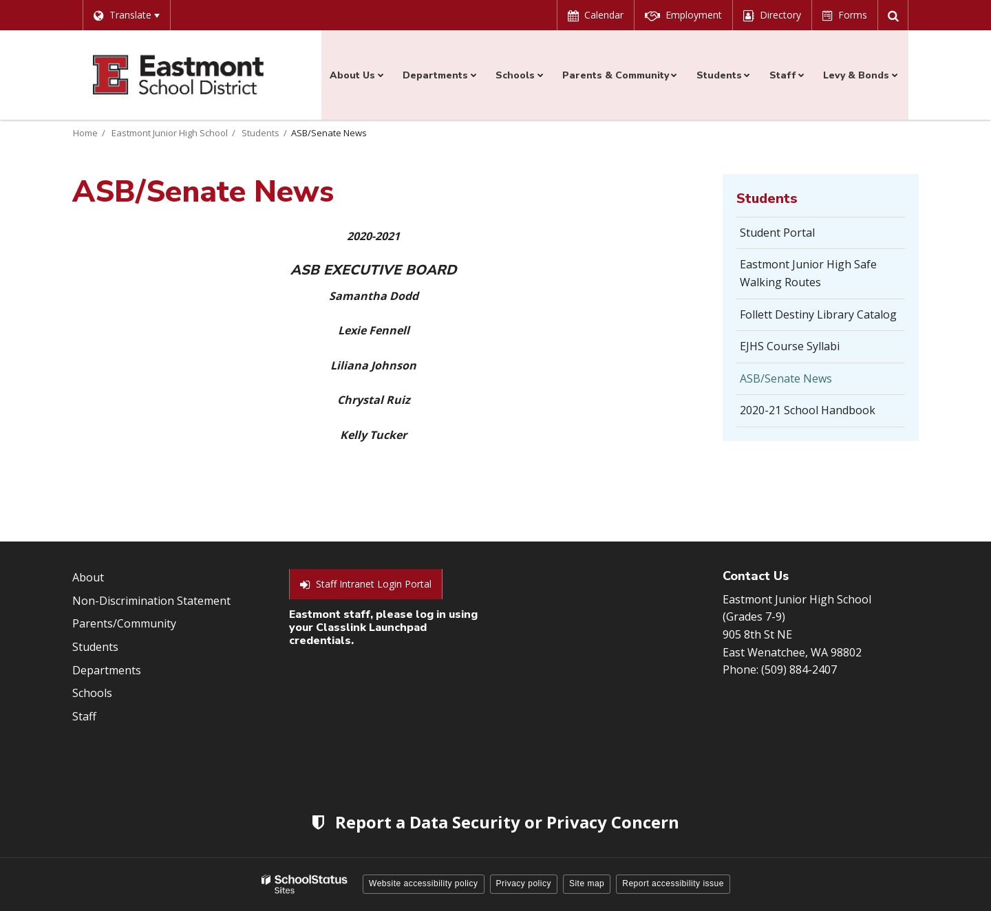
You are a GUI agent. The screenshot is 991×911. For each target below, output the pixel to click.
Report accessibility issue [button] (673, 883)
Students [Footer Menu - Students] (95, 646)
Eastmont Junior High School (169, 133)
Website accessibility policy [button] (423, 883)
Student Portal (798, 237)
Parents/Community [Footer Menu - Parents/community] (124, 623)
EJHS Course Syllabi (811, 350)
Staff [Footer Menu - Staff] (84, 716)
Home (85, 133)
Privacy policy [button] (523, 883)
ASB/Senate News (786, 378)
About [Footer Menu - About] (88, 577)
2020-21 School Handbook (822, 414)
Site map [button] (586, 883)
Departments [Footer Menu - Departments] (106, 670)
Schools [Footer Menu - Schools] (92, 692)
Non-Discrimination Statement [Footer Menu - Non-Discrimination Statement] (151, 600)
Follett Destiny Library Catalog (822, 319)
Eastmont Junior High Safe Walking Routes (808, 273)
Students (260, 133)
